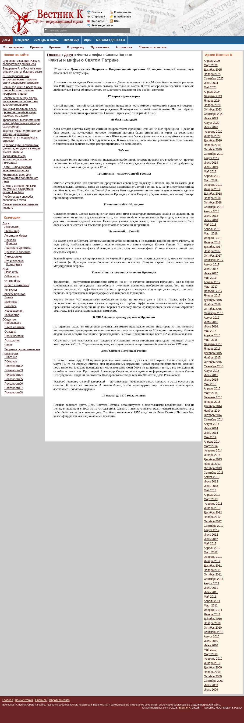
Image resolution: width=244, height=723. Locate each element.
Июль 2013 (211, 481)
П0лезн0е (10, 357)
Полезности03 (13, 370)
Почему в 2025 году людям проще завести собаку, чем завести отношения (20, 101)
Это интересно (13, 47)
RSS (117, 21)
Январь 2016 (212, 348)
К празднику (75, 47)
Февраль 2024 (213, 96)
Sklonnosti (10, 301)
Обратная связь (59, 700)
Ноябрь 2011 (212, 570)
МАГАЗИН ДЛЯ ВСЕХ (110, 40)
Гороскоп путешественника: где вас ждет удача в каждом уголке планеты (21, 148)
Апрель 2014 (212, 441)
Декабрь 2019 (213, 140)
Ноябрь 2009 (212, 672)
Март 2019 (211, 180)
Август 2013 (211, 477)
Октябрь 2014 (213, 415)
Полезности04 (13, 374)
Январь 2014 (212, 455)
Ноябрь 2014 (212, 410)
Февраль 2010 (213, 658)
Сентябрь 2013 (213, 472)
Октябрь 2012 (213, 521)
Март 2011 (211, 605)
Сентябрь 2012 (213, 525)
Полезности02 (13, 366)
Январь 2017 (212, 295)
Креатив (55, 47)
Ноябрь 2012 (212, 517)
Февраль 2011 (213, 610)
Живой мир (71, 40)
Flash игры (11, 272)
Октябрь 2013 (213, 468)
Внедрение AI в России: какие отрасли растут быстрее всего (22, 70)
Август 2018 (211, 211)
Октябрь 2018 (213, 202)
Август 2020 (211, 122)
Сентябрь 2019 (213, 153)
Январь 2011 (212, 614)
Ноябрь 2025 (212, 74)
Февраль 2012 (213, 556)
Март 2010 (211, 654)
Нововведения (13, 310)
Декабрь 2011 (213, 565)
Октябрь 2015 (213, 362)
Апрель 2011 (212, 601)
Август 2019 (211, 158)
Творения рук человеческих (22, 349)
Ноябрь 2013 (212, 463)
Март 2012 (211, 552)
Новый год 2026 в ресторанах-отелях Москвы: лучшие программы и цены (22, 90)
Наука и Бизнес (14, 327)
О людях (10, 331)
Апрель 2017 (212, 282)
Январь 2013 (212, 508)
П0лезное (10, 361)
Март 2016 (211, 339)
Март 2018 (211, 233)
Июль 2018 (211, 215)
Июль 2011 (211, 587)
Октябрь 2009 (213, 676)
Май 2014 (210, 437)
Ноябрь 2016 (212, 304)
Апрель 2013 (212, 494)
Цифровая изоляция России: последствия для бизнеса (21, 62)
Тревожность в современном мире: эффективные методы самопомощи (21, 123)
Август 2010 (211, 636)
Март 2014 (211, 446)
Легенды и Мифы (46, 40)
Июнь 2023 (211, 118)
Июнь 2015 (211, 379)
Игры (87, 40)
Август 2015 (211, 370)
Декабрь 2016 (213, 300)
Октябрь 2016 (213, 308)
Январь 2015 (212, 401)
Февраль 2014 (213, 450)
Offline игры (11, 276)
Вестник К (184, 707)
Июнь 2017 (211, 273)
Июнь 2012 (211, 539)
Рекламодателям (101, 25)
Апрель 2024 (212, 91)
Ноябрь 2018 (212, 198)
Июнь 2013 (211, 486)
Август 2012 (211, 530)
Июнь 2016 (211, 326)
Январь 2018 (212, 242)
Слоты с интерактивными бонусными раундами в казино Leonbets (19, 189)
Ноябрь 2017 (212, 251)
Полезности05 (13, 379)
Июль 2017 (211, 269)
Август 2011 (211, 583)
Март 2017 (211, 286)
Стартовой (98, 16)
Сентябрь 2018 (213, 207)
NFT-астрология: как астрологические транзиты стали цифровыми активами (21, 79)
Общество (22, 40)
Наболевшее (12, 322)
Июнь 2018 (211, 220)
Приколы (36, 47)
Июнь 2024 (211, 83)
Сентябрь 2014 (213, 419)
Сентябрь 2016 (213, 313)
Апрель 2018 (212, 229)
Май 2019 (210, 171)
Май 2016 (210, 331)
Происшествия (14, 336)
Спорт (8, 345)
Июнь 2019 (211, 167)
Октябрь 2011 (213, 574)
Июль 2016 (211, 322)
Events (8, 297)
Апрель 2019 (212, 176)
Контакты (98, 21)
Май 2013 (210, 490)
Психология (12, 340)
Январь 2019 (212, 189)
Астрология (124, 47)
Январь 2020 (212, 136)
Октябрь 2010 (213, 627)
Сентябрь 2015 (213, 366)
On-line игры (12, 280)
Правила (41, 700)
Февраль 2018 (213, 238)
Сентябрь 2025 (213, 78)
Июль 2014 (211, 428)
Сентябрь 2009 (213, 680)
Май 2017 (210, 277)
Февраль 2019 (213, 184)
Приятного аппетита (152, 47)
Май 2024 (210, 87)
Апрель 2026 (212, 60)
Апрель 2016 (212, 335)
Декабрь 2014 (213, 406)
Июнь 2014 (211, 432)
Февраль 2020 (213, 131)
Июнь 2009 (211, 689)
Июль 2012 (211, 534)
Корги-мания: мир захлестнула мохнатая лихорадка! (17, 159)
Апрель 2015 (212, 388)
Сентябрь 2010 (213, 632)
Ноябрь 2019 (212, 145)
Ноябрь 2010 (212, 623)
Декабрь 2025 (213, 69)
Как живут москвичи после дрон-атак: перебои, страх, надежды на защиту (20, 112)
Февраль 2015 (213, 397)
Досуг (6, 40)
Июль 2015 (211, 375)
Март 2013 (211, 499)
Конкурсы (10, 289)
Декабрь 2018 (213, 193)
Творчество (11, 315)
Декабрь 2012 (213, 512)
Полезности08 (13, 392)
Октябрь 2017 (213, 255)
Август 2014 (211, 424)
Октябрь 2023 (213, 109)
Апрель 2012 (212, 548)
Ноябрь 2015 (212, 357)
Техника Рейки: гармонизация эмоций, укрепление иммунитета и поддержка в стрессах (22, 135)
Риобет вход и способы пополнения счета (18, 198)
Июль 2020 (211, 127)
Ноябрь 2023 (212, 105)
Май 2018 (210, 224)
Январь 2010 (212, 663)
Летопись (10, 306)
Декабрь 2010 (213, 618)
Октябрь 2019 (213, 149)
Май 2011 (210, 596)
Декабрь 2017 (213, 246)
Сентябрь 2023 (213, 114)
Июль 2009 (211, 685)
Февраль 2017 (213, 291)
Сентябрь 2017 (213, 260)
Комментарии (122, 12)
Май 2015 (210, 384)
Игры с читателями (16, 285)
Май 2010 (210, 649)
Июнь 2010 (211, 645)
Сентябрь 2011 (213, 579)
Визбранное (122, 16)
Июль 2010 (211, 641)
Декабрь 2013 (213, 459)
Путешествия (100, 47)
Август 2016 (211, 317)
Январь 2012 (212, 561)
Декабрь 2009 (213, 667)
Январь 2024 (212, 100)
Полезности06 (13, 383)
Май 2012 (210, 543)
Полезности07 (13, 388)
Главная (97, 12)
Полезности (10, 353)
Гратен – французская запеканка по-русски (17, 168)
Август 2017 (211, 264)
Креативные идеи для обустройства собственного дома (20, 178)
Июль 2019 (211, 162)
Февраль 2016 (213, 344)
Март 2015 (211, 393)
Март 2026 (211, 65)
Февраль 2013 (213, 503)
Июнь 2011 (211, 592)
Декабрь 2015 (213, 353)
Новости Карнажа (14, 294)
